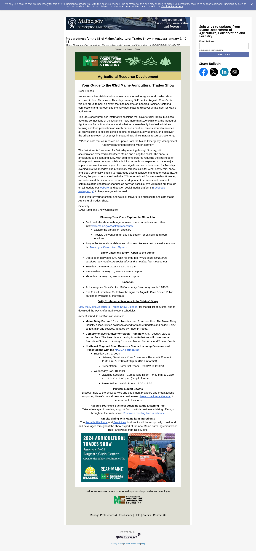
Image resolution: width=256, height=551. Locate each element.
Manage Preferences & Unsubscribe (111, 515)
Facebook (159, 187)
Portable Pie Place (96, 422)
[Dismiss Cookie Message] (251, 3)
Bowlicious (119, 422)
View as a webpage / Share (128, 49)
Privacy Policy (117, 543)
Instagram (84, 191)
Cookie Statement (172, 6)
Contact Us (159, 515)
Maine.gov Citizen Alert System (108, 247)
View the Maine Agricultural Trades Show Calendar (108, 306)
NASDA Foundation (127, 349)
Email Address (206, 41)
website (104, 187)
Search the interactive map (155, 396)
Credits (146, 515)
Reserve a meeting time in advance (144, 413)
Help (137, 515)
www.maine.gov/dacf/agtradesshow (112, 225)
